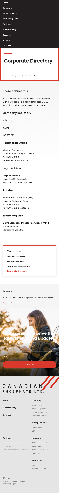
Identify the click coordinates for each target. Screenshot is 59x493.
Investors (7, 40)
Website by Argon (9, 484)
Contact (7, 45)
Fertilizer (7, 24)
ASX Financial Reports (40, 450)
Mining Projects (10, 13)
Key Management (15, 261)
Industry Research (39, 469)
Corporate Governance (18, 266)
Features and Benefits (11, 443)
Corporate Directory (17, 271)
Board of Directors (16, 256)
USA (33, 431)
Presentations (37, 446)
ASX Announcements (40, 443)
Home (5, 2)
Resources (7, 35)
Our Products (8, 446)
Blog (33, 465)
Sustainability (9, 29)
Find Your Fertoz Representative (15, 450)
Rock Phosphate (10, 19)
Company (7, 8)
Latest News (36, 453)
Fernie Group (37, 428)
